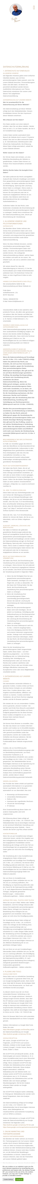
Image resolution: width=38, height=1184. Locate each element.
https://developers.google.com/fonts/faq (16, 1011)
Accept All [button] (19, 1179)
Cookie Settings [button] (8, 1179)
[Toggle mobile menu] (34, 7)
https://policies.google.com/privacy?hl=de (17, 1016)
